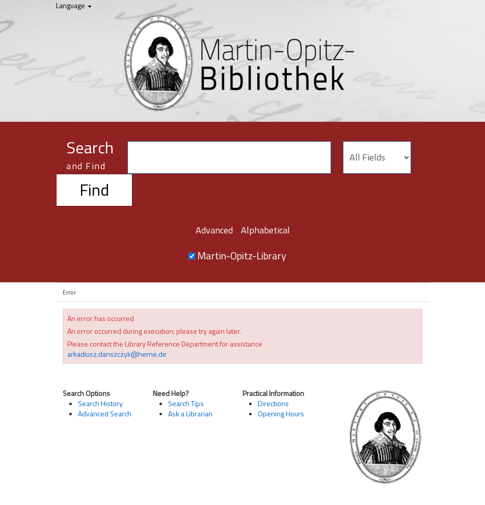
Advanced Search (104, 413)
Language (74, 5)
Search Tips (186, 403)
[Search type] (377, 157)
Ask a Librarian (190, 413)
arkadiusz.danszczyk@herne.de (117, 354)
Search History (100, 403)
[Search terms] (229, 157)
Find (94, 189)
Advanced (214, 230)
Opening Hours (281, 413)
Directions (273, 403)
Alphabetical (265, 230)
